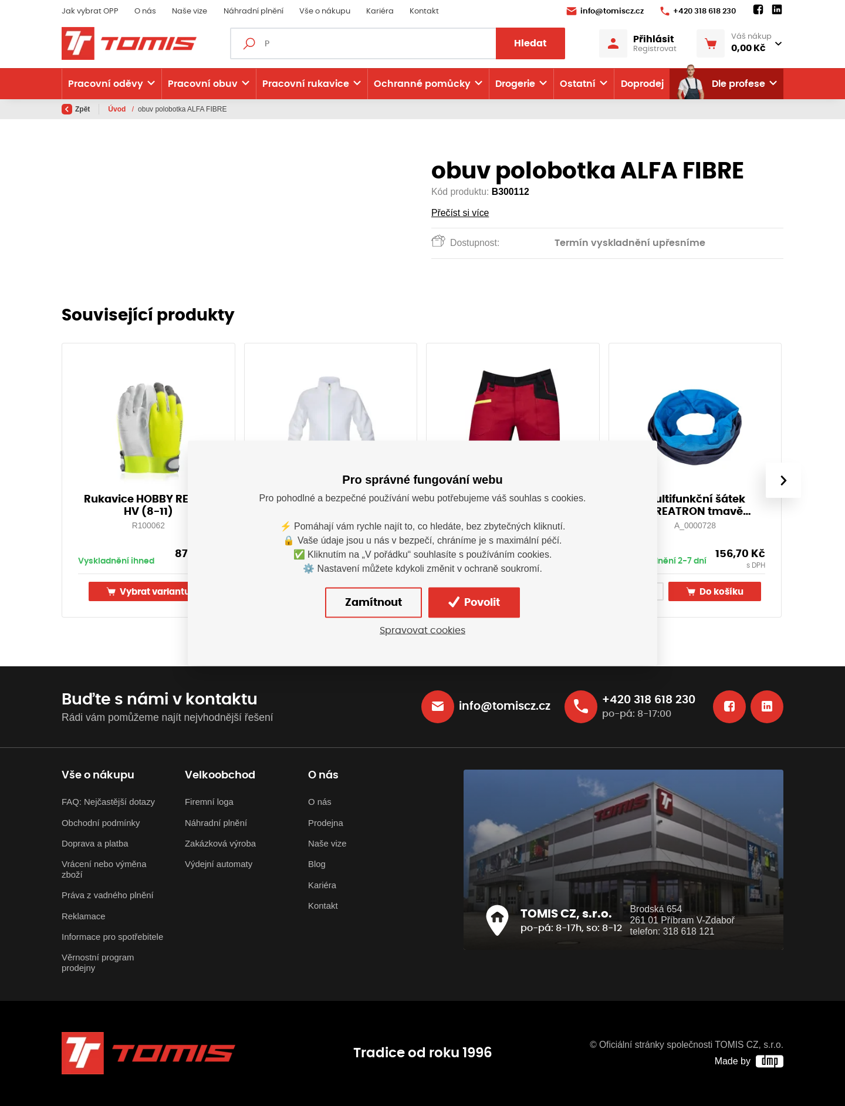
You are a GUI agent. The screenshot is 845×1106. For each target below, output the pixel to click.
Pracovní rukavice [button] (305, 84)
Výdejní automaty (218, 864)
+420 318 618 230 (698, 11)
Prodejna (325, 823)
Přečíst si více (460, 213)
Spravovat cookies (422, 630)
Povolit (474, 602)
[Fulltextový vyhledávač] (397, 43)
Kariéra (380, 11)
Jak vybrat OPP (90, 11)
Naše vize (189, 11)
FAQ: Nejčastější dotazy (108, 802)
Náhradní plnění (253, 11)
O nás (145, 11)
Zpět (76, 109)
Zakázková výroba (220, 843)
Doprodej (642, 84)
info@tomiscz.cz (605, 11)
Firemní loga (209, 802)
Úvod (117, 109)
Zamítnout (373, 602)
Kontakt (424, 11)
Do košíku (714, 591)
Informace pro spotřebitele (112, 937)
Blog (317, 864)
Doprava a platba (95, 843)
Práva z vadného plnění (108, 895)
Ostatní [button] (578, 84)
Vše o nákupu (324, 11)
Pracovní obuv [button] (203, 84)
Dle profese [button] (720, 84)
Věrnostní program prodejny (98, 962)
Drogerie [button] (515, 84)
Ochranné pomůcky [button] (422, 84)
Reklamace (84, 916)
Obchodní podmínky (101, 823)
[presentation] (783, 480)
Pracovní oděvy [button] (105, 84)
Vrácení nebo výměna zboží (104, 869)
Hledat (530, 43)
